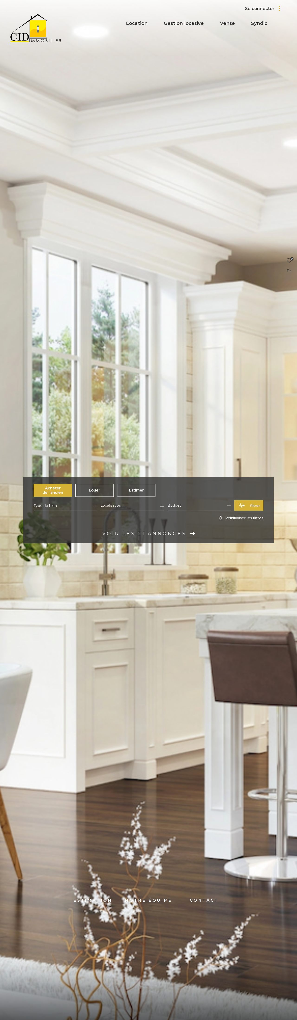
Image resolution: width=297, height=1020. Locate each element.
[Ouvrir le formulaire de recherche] (248, 505)
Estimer (136, 490)
